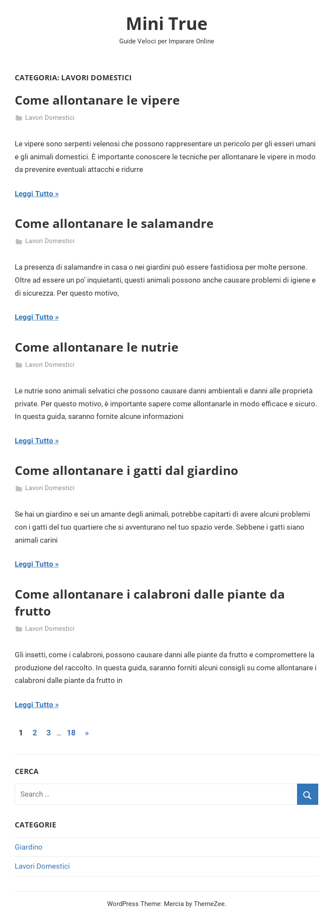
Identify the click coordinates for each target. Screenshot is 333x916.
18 (71, 732)
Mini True (167, 23)
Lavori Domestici (50, 118)
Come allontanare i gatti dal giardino (126, 470)
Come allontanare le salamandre (114, 223)
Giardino (28, 847)
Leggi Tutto (34, 193)
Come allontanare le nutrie (97, 347)
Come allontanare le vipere (97, 100)
